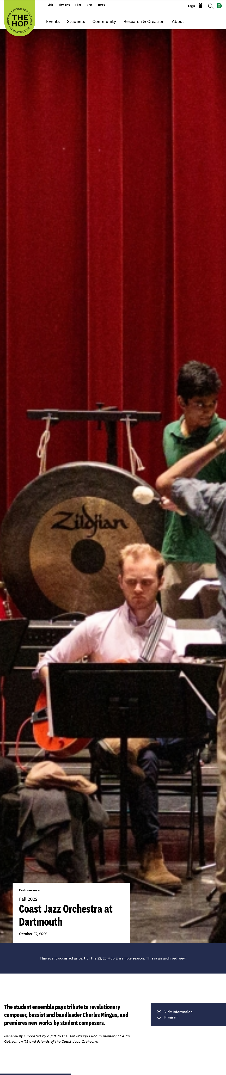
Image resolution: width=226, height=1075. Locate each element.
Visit (50, 5)
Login (191, 6)
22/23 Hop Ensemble (115, 958)
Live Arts (64, 5)
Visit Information (174, 1012)
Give (89, 5)
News (101, 5)
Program (167, 1017)
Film (78, 5)
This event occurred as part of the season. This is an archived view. (113, 958)
